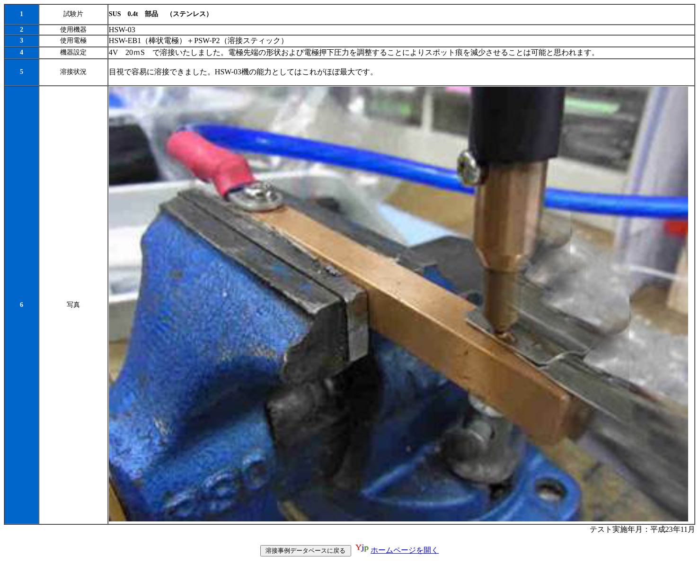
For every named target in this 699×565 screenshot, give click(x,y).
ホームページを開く (405, 551)
